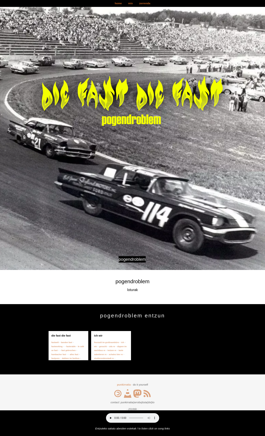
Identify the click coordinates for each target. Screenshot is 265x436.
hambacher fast (58, 354)
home (118, 3)
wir (95, 346)
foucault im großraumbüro (106, 342)
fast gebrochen (68, 350)
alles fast (74, 354)
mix (130, 3)
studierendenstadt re (104, 358)
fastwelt (55, 342)
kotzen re (112, 350)
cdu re (112, 346)
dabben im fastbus (70, 358)
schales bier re (116, 354)
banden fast (66, 342)
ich (122, 342)
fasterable (71, 346)
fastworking (57, 346)
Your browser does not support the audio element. (132, 418)
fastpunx (55, 358)
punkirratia (124, 384)
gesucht (103, 346)
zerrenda (144, 3)
